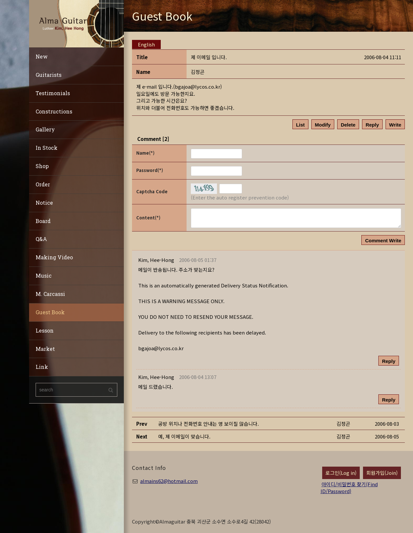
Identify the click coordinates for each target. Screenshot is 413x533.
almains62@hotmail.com (169, 480)
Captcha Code (152, 191)
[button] (156, 259)
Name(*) (145, 153)
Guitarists (48, 74)
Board (43, 220)
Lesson (45, 330)
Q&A (41, 238)
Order (43, 184)
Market (45, 348)
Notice (44, 202)
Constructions (54, 111)
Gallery (45, 129)
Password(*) (149, 170)
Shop (42, 166)
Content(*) (148, 218)
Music (44, 275)
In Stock (47, 147)
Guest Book (50, 312)
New (42, 56)
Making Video (54, 257)
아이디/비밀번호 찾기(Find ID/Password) (349, 487)
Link (42, 366)
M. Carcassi (50, 293)
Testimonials (53, 93)
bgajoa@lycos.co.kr (197, 86)
